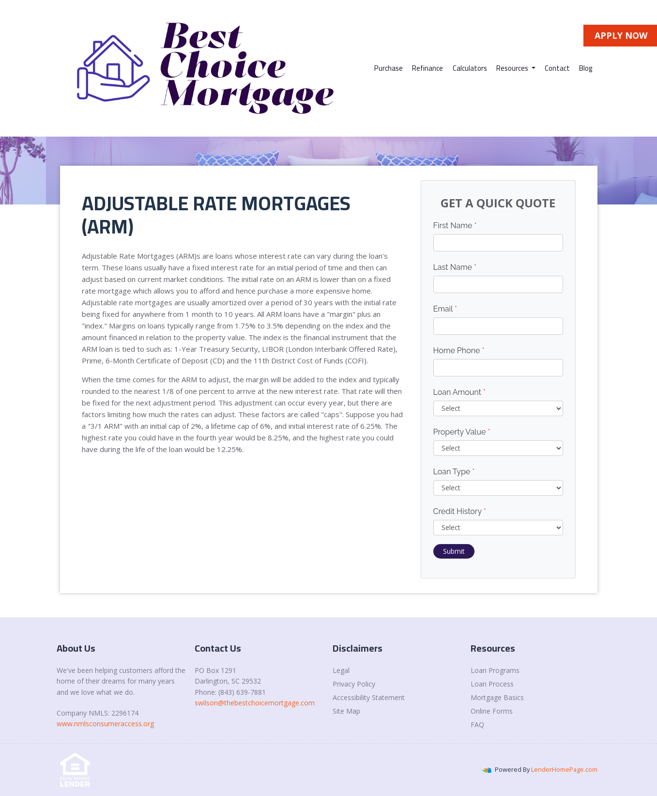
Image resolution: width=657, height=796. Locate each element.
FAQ (477, 724)
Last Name (455, 267)
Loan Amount (459, 392)
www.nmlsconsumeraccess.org (105, 723)
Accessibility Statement (369, 697)
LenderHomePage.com (564, 769)
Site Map (346, 711)
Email (445, 308)
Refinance (427, 68)
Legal (341, 670)
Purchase (388, 68)
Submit (454, 551)
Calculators (470, 68)
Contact (557, 68)
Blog (586, 68)
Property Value (461, 432)
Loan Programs (495, 670)
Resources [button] (513, 68)
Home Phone (459, 350)
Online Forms (492, 711)
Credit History (459, 511)
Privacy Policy (354, 683)
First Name (455, 225)
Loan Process (492, 683)
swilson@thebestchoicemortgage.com (255, 702)
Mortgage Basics (497, 697)
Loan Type (454, 471)
